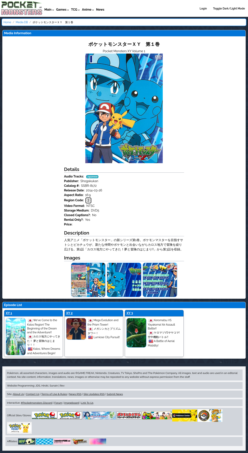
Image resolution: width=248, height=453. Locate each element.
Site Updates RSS (94, 394)
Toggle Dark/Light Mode (229, 8)
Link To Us (87, 402)
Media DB (22, 22)
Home (7, 22)
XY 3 (130, 313)
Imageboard (71, 402)
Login (203, 8)
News (100, 9)
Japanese (92, 176)
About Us (18, 394)
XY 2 (69, 313)
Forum (58, 402)
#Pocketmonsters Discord (36, 402)
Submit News (115, 394)
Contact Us (32, 394)
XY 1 (9, 313)
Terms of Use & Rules (54, 394)
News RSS (75, 394)
